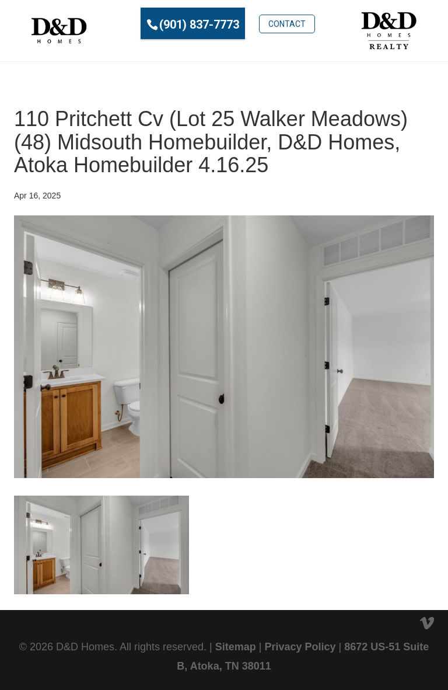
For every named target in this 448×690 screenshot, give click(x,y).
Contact (287, 24)
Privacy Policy (299, 647)
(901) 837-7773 (199, 25)
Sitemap (235, 647)
